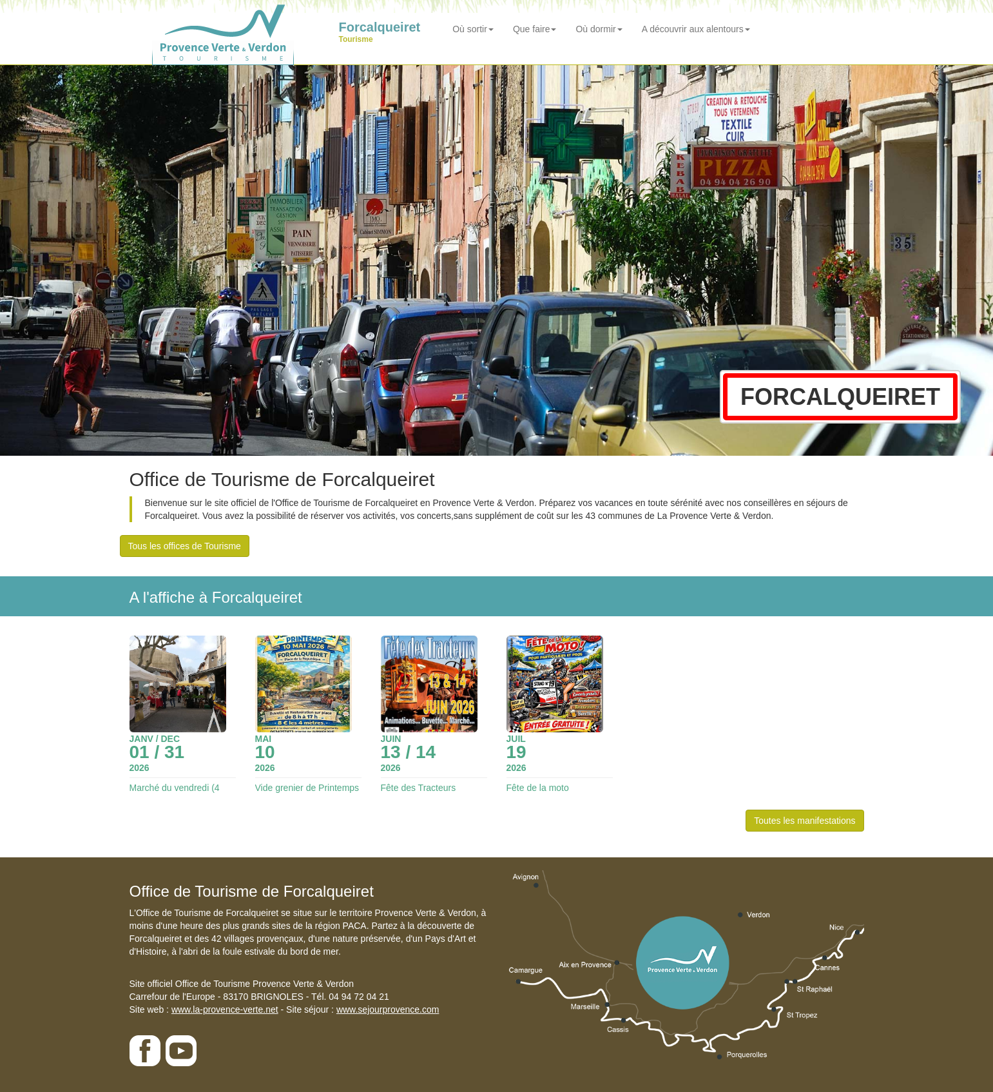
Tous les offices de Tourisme (184, 546)
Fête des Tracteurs (418, 788)
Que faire (535, 29)
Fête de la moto (537, 788)
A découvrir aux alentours (696, 29)
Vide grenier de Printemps (307, 788)
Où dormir (598, 29)
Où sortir (473, 29)
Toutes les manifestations (804, 820)
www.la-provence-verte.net (224, 1009)
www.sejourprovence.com (387, 1009)
